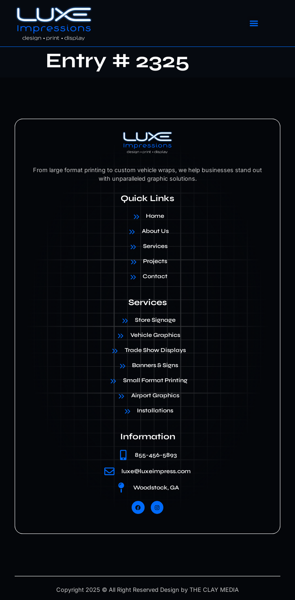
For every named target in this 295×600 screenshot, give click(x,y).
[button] (253, 23)
